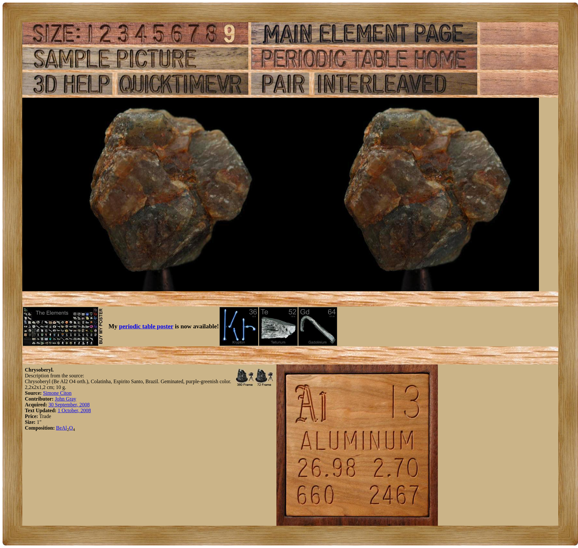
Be (59, 428)
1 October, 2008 (74, 410)
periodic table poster (146, 326)
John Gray (65, 399)
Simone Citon (57, 393)
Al (64, 428)
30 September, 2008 (69, 404)
